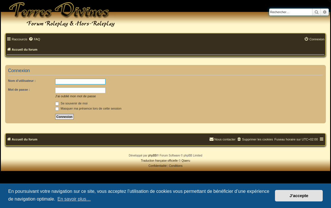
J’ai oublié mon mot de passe (75, 96)
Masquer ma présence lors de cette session (88, 108)
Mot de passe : (19, 89)
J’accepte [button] (299, 195)
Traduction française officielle (159, 160)
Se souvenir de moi (71, 103)
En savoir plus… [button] (74, 199)
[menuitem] (34, 39)
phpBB (152, 155)
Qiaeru (186, 160)
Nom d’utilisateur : (22, 80)
